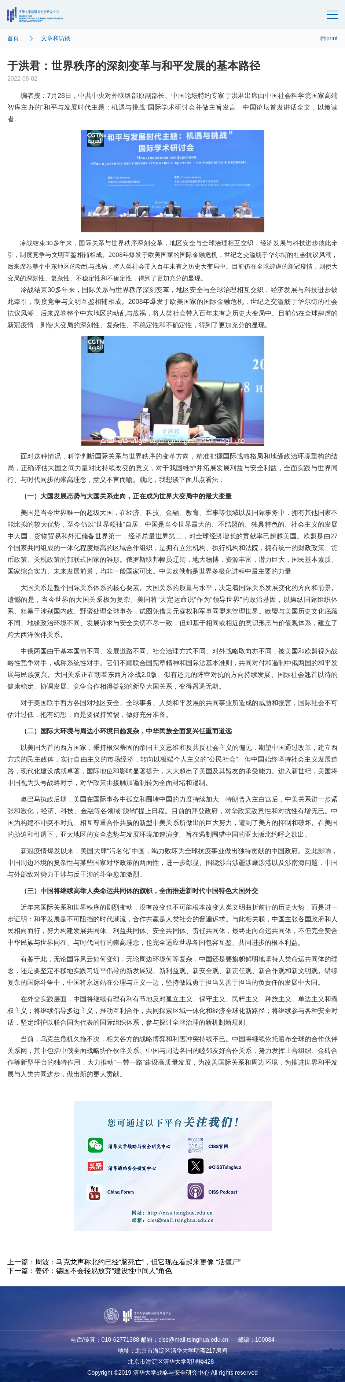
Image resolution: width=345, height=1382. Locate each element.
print (329, 38)
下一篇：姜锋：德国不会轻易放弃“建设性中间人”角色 (89, 1271)
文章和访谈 (55, 38)
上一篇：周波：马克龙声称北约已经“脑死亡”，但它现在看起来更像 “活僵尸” (124, 1262)
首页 (13, 38)
